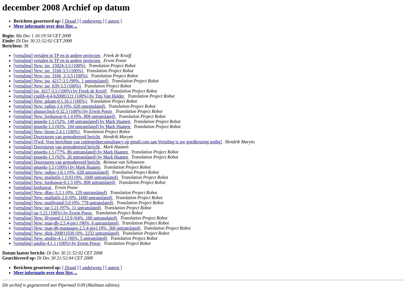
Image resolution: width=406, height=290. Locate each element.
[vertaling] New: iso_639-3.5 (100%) (48, 86)
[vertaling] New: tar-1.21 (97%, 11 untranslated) (58, 207)
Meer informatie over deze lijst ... (45, 26)
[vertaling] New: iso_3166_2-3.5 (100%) (51, 75)
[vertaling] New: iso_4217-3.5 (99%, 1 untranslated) (61, 80)
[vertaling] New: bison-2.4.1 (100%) (47, 131)
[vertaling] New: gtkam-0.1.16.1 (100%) (51, 101)
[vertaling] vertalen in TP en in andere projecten (57, 55)
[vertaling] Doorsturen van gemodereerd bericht (57, 136)
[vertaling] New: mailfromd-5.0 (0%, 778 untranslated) (64, 202)
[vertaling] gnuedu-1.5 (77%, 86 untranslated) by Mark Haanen (71, 152)
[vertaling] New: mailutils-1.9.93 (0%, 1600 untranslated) (66, 177)
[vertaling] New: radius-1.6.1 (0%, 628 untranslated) (62, 172)
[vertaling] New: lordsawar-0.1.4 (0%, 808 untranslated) (65, 116)
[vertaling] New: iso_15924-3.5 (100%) (50, 65)
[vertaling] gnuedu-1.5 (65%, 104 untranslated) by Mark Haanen (72, 126)
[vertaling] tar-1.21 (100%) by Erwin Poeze (53, 212)
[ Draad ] (70, 21)
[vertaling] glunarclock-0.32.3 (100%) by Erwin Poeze (63, 111)
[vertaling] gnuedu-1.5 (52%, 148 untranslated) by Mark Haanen (72, 121)
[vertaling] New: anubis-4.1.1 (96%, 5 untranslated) (61, 238)
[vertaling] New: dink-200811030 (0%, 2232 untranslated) (67, 233)
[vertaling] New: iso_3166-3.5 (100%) (49, 70)
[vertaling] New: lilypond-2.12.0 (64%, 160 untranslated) (66, 218)
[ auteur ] (113, 21)
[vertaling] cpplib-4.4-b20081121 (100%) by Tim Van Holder (69, 96)
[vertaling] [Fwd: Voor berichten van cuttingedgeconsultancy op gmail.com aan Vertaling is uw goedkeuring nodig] (118, 141)
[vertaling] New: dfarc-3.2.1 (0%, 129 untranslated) (61, 192)
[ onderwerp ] (92, 21)
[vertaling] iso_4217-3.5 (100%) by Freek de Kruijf (61, 91)
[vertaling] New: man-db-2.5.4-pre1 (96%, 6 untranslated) (67, 223)
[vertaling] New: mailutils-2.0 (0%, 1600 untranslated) (63, 197)
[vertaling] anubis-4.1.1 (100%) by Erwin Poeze (58, 243)
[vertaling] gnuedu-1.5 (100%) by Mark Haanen (57, 167)
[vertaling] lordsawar (33, 187)
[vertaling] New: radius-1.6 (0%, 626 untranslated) (60, 106)
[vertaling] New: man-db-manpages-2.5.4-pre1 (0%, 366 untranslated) (78, 228)
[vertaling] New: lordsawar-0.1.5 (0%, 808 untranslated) (65, 182)
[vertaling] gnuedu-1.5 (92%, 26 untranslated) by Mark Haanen (71, 157)
